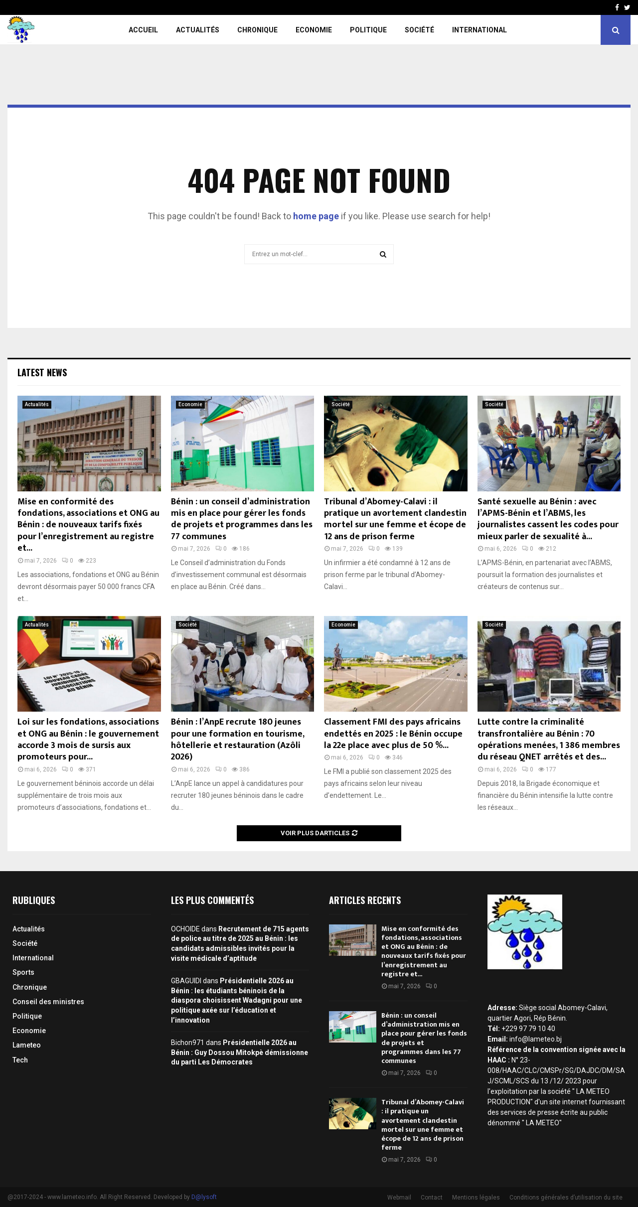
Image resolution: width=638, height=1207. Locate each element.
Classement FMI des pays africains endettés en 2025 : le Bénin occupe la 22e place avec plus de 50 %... (393, 734)
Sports (23, 972)
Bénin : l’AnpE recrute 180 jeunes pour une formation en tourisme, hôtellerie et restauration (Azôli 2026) (237, 739)
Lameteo (26, 1045)
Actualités (197, 30)
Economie (314, 30)
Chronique (257, 30)
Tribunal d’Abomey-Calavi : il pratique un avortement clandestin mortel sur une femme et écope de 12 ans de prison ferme (395, 519)
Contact (432, 1197)
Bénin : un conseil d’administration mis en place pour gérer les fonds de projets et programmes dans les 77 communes (242, 519)
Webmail (399, 1197)
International (479, 30)
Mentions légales (476, 1197)
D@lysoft (204, 1197)
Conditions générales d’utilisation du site (566, 1197)
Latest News (42, 372)
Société (419, 30)
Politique (368, 30)
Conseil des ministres (48, 1002)
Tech (20, 1060)
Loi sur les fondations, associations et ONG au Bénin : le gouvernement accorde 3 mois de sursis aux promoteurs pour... (88, 739)
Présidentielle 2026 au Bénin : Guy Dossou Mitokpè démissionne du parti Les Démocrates (239, 1052)
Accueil (143, 30)
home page (316, 216)
